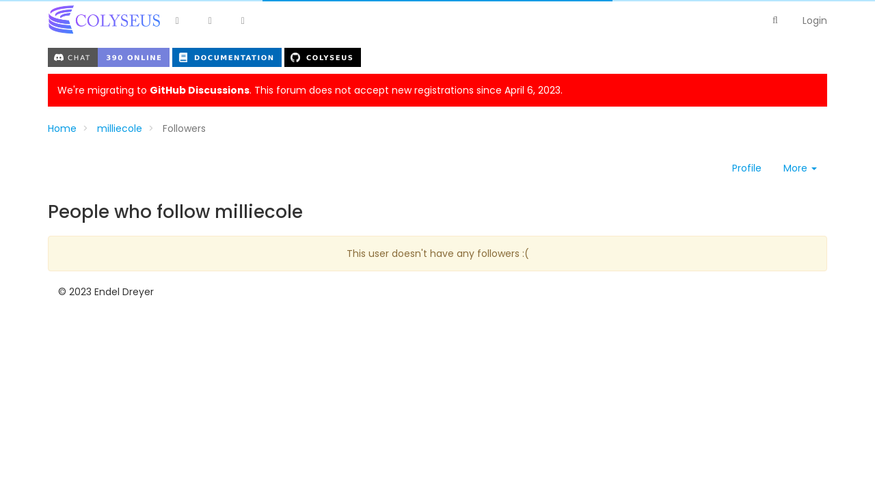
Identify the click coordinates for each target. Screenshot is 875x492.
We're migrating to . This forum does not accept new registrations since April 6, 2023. (310, 90)
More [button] (800, 168)
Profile (747, 168)
